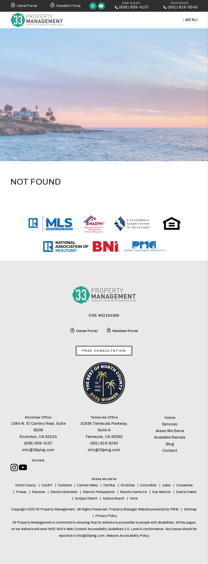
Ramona (38, 492)
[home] (36, 20)
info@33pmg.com (38, 450)
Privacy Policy (106, 516)
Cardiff (46, 485)
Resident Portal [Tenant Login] (65, 5)
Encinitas (128, 485)
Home (169, 418)
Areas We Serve (170, 431)
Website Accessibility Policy (127, 535)
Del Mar (109, 485)
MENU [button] (190, 20)
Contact (169, 450)
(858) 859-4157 (134, 7)
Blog (170, 444)
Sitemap (190, 509)
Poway (21, 492)
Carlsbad (65, 485)
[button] (93, 6)
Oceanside (184, 485)
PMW (174, 509)
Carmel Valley (87, 485)
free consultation (104, 350)
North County (25, 485)
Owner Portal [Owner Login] (23, 5)
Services (170, 424)
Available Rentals (169, 437)
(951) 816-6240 (183, 7)
